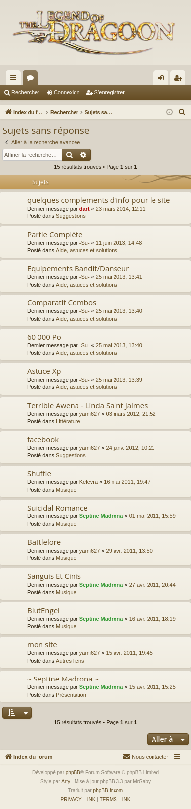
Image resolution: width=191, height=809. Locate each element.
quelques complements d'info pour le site (98, 200)
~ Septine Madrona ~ (63, 678)
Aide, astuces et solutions (86, 250)
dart (84, 209)
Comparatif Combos (61, 302)
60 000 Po (44, 336)
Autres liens (70, 661)
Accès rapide (15, 79)
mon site (42, 644)
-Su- (84, 243)
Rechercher (25, 92)
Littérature (68, 421)
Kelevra (88, 482)
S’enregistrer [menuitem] (180, 79)
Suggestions (71, 216)
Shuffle (39, 473)
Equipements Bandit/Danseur (78, 268)
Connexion (67, 92)
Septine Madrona (101, 516)
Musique (66, 490)
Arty (65, 781)
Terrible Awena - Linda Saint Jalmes (87, 405)
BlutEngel (43, 610)
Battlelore (44, 542)
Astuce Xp (44, 371)
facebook (43, 439)
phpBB (73, 772)
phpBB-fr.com (108, 790)
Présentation (71, 695)
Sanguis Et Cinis (54, 576)
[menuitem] (182, 112)
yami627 (89, 414)
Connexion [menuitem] (163, 79)
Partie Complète (54, 234)
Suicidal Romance (57, 507)
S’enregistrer (109, 92)
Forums (32, 79)
